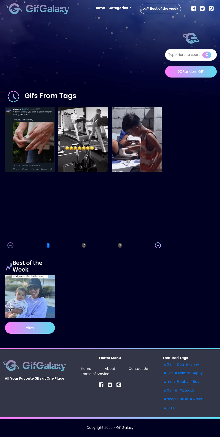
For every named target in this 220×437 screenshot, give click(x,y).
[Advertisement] (83, 55)
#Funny (192, 364)
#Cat (168, 373)
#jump (170, 407)
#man (169, 381)
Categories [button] (118, 7)
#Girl (168, 364)
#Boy (194, 381)
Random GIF (191, 71)
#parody (187, 390)
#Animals (183, 373)
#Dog (179, 364)
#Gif (184, 399)
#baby (182, 381)
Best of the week (160, 8)
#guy (198, 373)
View (30, 327)
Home (100, 7)
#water (196, 399)
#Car (168, 390)
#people (171, 399)
